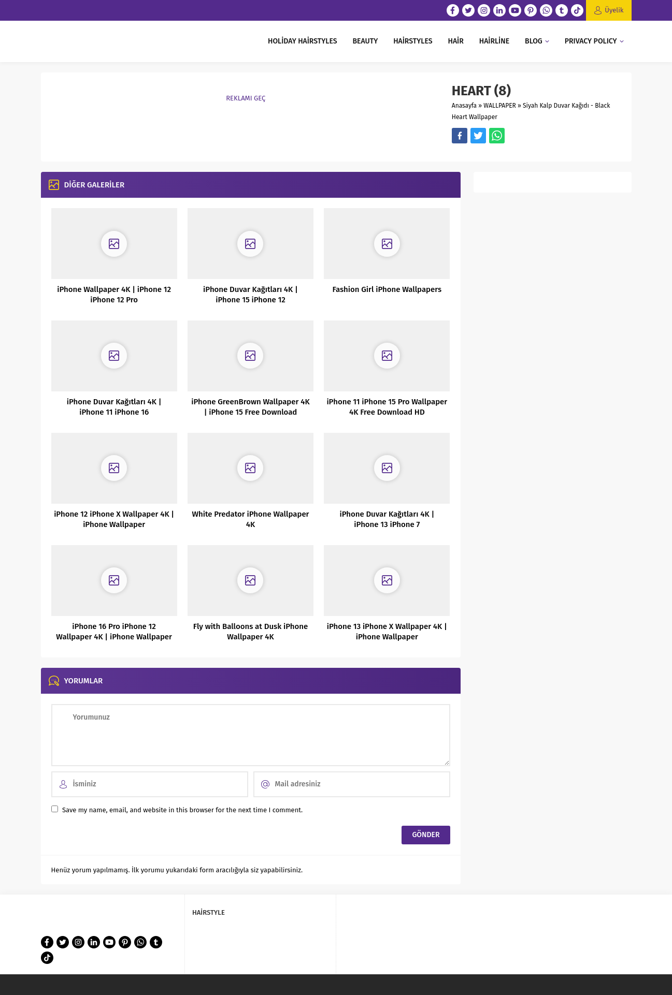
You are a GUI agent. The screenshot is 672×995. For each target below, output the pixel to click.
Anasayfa (464, 105)
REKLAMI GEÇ (245, 98)
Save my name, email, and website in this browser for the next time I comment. (182, 810)
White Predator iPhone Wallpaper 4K (250, 519)
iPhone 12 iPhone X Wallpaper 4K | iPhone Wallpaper (114, 519)
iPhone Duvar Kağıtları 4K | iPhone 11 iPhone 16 (114, 407)
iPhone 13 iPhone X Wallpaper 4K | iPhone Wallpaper (387, 631)
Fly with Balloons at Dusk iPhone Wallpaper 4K (250, 631)
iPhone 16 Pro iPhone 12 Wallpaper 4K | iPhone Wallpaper (114, 631)
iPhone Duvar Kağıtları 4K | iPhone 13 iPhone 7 (386, 519)
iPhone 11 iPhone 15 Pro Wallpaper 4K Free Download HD (386, 407)
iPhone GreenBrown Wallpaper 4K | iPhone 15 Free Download (250, 407)
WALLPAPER (499, 105)
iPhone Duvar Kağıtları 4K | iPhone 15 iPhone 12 (250, 294)
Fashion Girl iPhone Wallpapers (386, 289)
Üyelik (614, 10)
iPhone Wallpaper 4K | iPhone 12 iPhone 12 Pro (114, 294)
